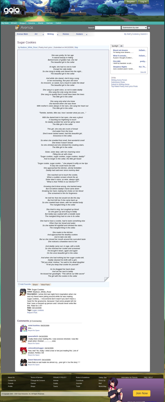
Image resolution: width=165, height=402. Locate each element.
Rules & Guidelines (83, 377)
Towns (55, 386)
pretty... (143, 61)
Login (143, 2)
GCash (14, 23)
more (43, 34)
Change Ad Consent (38, 380)
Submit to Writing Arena (120, 84)
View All (143, 72)
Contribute (79, 380)
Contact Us (12, 380)
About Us (11, 377)
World (40, 23)
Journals (79, 383)
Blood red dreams (120, 50)
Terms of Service (36, 377)
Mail (100, 383)
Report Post (32, 312)
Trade (78, 386)
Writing (50, 34)
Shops (23, 23)
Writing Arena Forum (119, 80)
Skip (76, 47)
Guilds (55, 383)
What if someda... (120, 56)
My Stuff (127, 34)
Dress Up (102, 380)
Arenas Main (22, 34)
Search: (91, 28)
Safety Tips (103, 377)
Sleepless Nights (120, 67)
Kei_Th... (142, 67)
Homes (66, 34)
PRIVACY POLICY (59, 377)
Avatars (79, 34)
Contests (135, 34)
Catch (58, 23)
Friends (10, 383)
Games (49, 23)
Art (36, 34)
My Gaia (4, 23)
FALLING (117, 61)
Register (131, 2)
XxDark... (142, 50)
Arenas (55, 380)
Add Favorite (25, 284)
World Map (102, 386)
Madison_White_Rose (29, 47)
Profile (10, 386)
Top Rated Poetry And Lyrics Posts (124, 86)
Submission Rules (118, 82)
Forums (31, 23)
